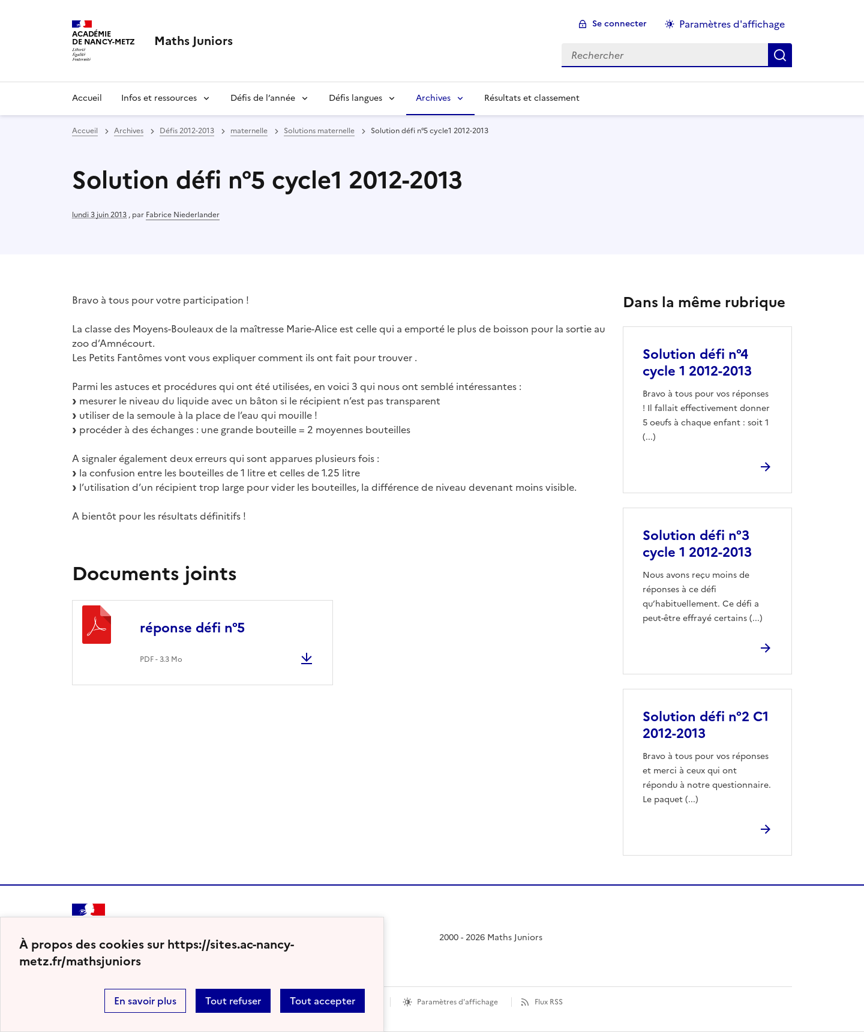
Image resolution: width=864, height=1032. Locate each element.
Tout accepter (322, 1001)
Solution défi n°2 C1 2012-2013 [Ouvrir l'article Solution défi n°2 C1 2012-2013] (706, 725)
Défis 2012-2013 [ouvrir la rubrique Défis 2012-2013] (187, 130)
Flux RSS (549, 1002)
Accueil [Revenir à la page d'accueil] (87, 98)
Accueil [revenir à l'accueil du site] (85, 130)
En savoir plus (145, 1001)
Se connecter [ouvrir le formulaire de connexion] (619, 23)
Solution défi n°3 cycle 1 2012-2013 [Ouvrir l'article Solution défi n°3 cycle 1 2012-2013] (697, 544)
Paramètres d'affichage (457, 1002)
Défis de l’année (262, 98)
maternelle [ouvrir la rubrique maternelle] (249, 130)
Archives (433, 98)
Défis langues (355, 98)
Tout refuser (233, 1001)
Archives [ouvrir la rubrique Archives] (128, 130)
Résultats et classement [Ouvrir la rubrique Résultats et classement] (532, 98)
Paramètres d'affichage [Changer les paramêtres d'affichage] (732, 24)
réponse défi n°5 (192, 628)
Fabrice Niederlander (183, 214)
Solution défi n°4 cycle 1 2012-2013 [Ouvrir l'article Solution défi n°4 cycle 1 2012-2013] (697, 362)
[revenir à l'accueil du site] (193, 40)
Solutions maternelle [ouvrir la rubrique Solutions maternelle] (319, 130)
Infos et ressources (159, 98)
